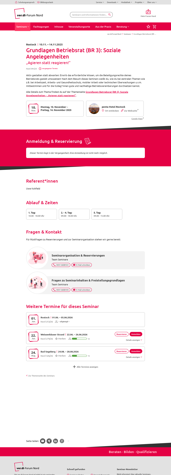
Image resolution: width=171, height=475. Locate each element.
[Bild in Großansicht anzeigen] (26, 466)
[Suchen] (109, 15)
